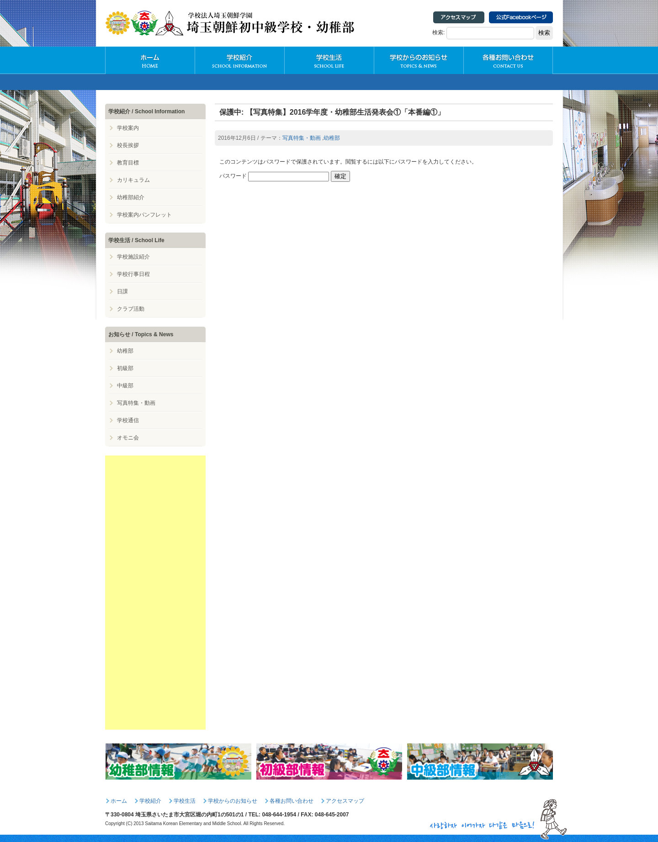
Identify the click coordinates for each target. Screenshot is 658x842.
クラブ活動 (130, 309)
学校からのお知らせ (418, 60)
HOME (150, 60)
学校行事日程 (133, 274)
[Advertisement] (155, 592)
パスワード (274, 176)
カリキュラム (133, 180)
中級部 (125, 385)
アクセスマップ (345, 801)
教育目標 (128, 162)
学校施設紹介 (133, 257)
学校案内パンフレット (144, 215)
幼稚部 (332, 138)
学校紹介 (239, 60)
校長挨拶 (128, 145)
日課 (122, 291)
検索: (438, 32)
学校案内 (128, 128)
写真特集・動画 (301, 138)
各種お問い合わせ (508, 60)
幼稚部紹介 (130, 197)
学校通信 (128, 420)
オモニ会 (128, 437)
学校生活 (329, 60)
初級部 (125, 368)
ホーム (119, 801)
